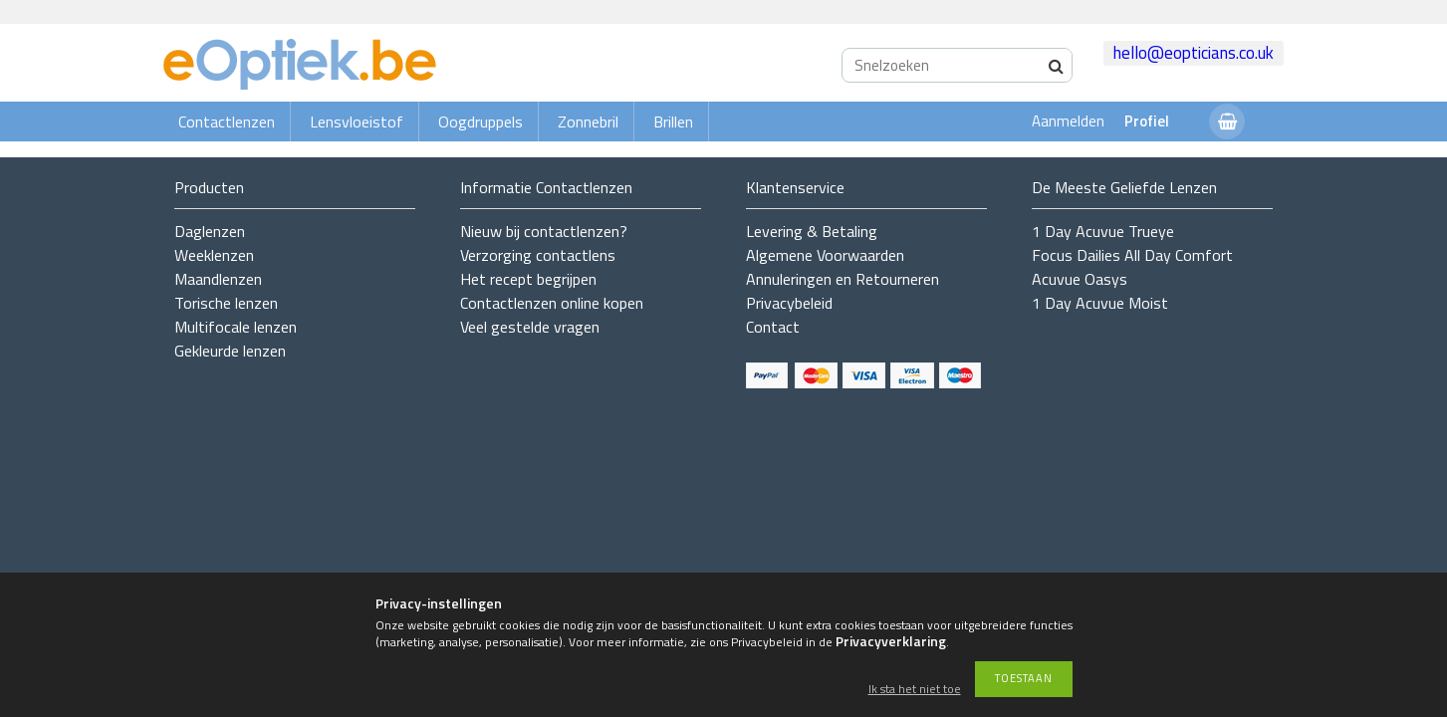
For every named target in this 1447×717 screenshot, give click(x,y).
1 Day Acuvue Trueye (1103, 231)
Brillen (673, 121)
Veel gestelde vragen (530, 327)
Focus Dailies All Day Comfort (1132, 255)
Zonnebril (588, 121)
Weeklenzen (214, 255)
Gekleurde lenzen (230, 350)
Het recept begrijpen (528, 279)
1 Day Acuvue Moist (1100, 303)
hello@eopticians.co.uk (1193, 53)
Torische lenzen (226, 303)
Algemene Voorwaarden (825, 255)
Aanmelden (1068, 121)
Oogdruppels (480, 121)
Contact (773, 327)
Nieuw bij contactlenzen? (543, 231)
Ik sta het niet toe (914, 689)
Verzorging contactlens (537, 255)
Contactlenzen (226, 121)
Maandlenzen (218, 279)
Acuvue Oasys (1079, 279)
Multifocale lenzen (235, 327)
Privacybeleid (789, 303)
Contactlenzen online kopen (551, 303)
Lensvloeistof (356, 121)
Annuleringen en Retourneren (842, 279)
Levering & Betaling (811, 231)
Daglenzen (209, 231)
